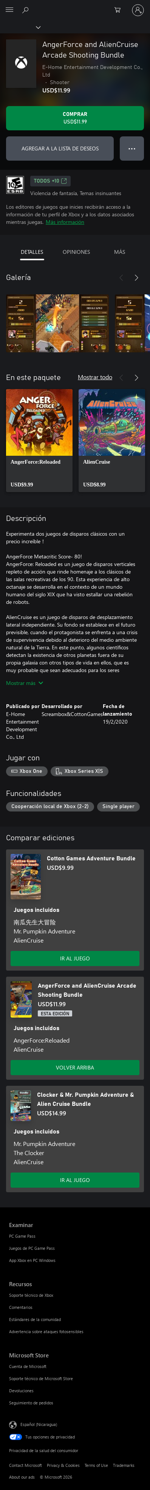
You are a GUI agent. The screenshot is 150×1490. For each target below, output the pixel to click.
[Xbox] (20, 26)
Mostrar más (24, 682)
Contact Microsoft (25, 1465)
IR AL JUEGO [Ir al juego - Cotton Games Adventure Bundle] (75, 958)
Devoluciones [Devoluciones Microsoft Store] (21, 1390)
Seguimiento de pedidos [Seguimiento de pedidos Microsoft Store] (31, 1402)
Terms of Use (96, 1465)
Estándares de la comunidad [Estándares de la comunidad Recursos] (35, 1319)
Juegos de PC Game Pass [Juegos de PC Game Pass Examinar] (32, 1248)
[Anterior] (121, 277)
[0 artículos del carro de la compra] (120, 10)
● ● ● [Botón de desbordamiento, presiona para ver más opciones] (132, 148)
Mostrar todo (95, 377)
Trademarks (124, 1465)
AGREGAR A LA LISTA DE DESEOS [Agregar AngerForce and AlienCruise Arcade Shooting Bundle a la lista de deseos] (60, 148)
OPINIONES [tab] (76, 251)
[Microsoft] (75, 5)
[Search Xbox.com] (26, 10)
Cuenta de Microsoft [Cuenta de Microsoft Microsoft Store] (27, 1366)
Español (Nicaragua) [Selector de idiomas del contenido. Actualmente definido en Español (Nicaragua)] (38, 1424)
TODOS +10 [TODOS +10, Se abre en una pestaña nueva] (50, 181)
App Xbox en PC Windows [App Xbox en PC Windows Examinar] (32, 1260)
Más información (65, 221)
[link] (39, 440)
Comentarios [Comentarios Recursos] (20, 1307)
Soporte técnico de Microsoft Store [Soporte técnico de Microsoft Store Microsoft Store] (41, 1378)
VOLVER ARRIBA (75, 1067)
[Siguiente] (136, 277)
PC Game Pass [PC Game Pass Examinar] (22, 1236)
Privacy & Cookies (63, 1465)
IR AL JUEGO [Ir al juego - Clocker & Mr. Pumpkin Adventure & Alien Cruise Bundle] (75, 1180)
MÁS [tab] (119, 251)
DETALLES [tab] (32, 251)
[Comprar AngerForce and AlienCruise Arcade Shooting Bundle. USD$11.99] (75, 118)
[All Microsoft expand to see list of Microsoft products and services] (9, 10)
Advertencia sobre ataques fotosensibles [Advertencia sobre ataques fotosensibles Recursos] (46, 1331)
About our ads (22, 1476)
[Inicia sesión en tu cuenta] (138, 10)
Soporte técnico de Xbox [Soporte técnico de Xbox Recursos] (31, 1295)
